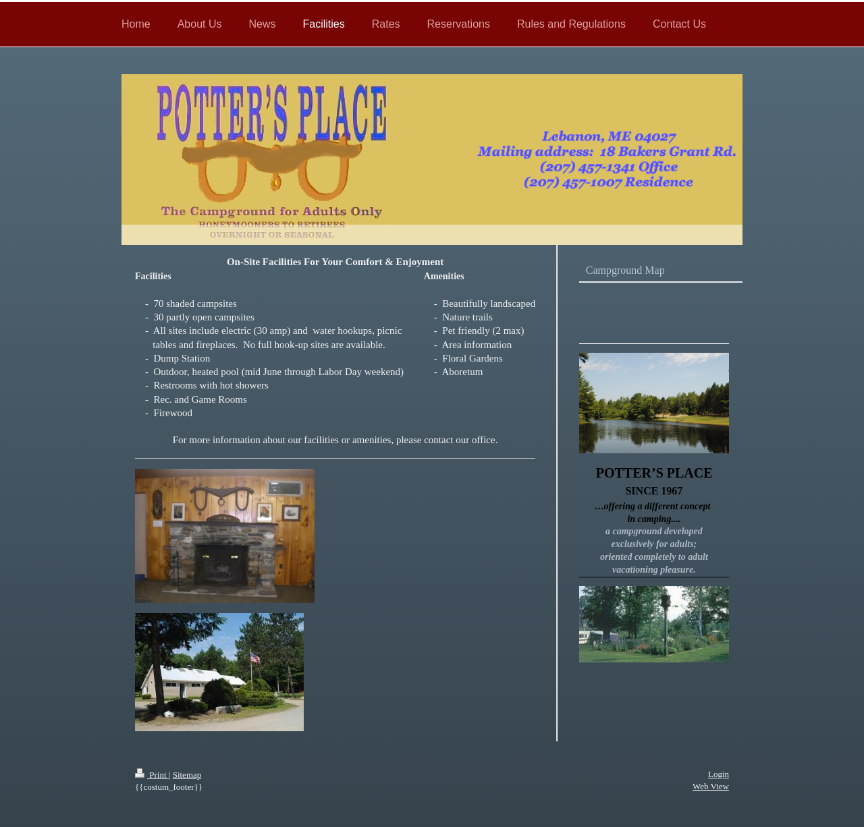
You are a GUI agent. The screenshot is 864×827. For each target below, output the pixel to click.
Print (152, 775)
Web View (711, 786)
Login (718, 774)
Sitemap (187, 775)
